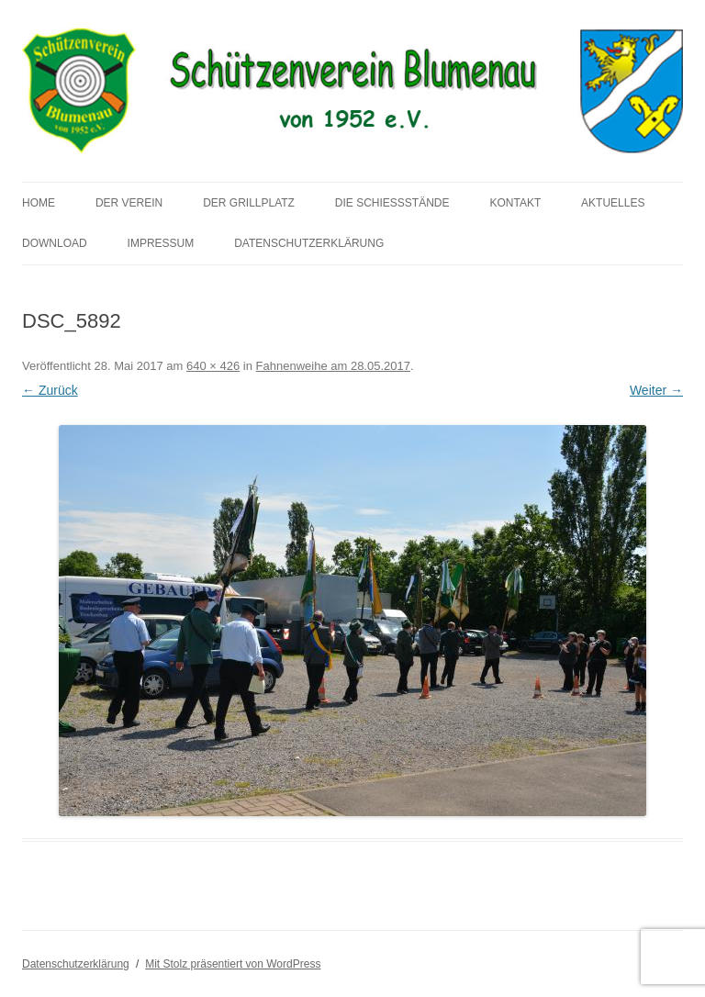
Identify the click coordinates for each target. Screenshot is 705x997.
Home (38, 202)
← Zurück (50, 390)
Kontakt (515, 202)
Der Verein (128, 202)
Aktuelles (612, 202)
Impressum (161, 243)
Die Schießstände (392, 202)
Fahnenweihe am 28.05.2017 (333, 366)
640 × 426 (213, 366)
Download (54, 243)
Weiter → (656, 390)
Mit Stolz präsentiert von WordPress (232, 964)
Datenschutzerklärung (309, 243)
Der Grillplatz (249, 202)
